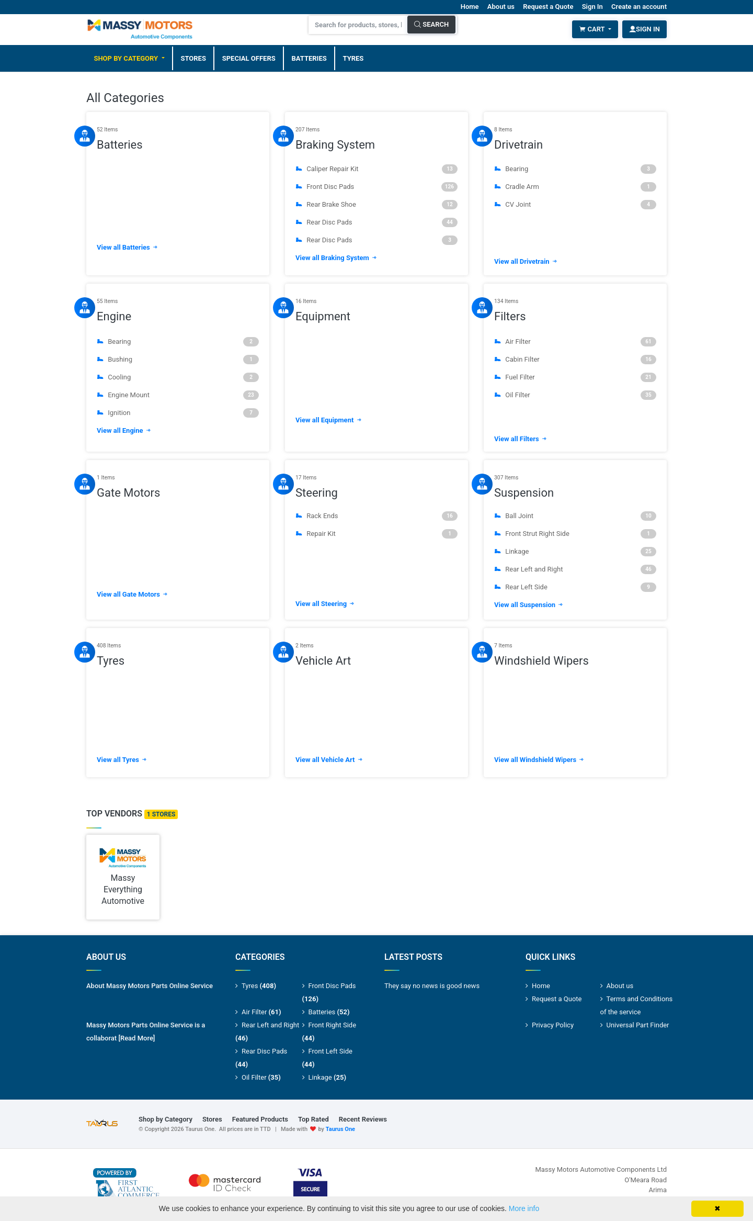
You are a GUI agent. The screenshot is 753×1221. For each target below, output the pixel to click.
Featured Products (260, 1119)
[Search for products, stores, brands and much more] (358, 24)
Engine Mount (178, 395)
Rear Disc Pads (376, 222)
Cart (592, 29)
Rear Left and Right (575, 569)
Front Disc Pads (376, 186)
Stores (193, 58)
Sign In (592, 6)
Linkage (575, 551)
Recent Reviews (363, 1119)
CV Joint (575, 204)
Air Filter (575, 341)
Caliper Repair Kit (376, 168)
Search (431, 24)
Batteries (309, 58)
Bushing (178, 359)
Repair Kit (376, 534)
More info (524, 1208)
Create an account (639, 6)
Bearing (575, 168)
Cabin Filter (575, 359)
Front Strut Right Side (575, 534)
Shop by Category (126, 58)
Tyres (353, 58)
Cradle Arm (575, 186)
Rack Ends (376, 516)
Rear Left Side (575, 587)
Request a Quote (548, 6)
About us (501, 6)
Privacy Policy (553, 1025)
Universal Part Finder (638, 1025)
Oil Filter (575, 395)
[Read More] (136, 1038)
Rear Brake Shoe (376, 204)
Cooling (178, 377)
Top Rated (313, 1119)
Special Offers (249, 58)
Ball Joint (575, 516)
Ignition (178, 413)
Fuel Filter (575, 377)
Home (470, 6)
